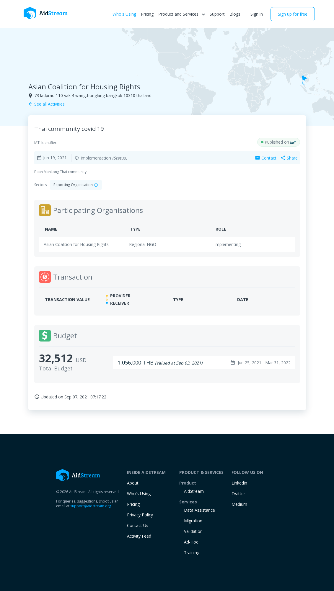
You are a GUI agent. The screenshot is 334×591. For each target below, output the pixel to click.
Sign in (256, 14)
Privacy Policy (140, 515)
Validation (193, 531)
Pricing (147, 14)
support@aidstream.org (90, 505)
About (133, 483)
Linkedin (239, 483)
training (191, 552)
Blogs (234, 14)
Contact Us (137, 525)
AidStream (194, 491)
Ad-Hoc (191, 542)
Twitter (238, 493)
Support (217, 14)
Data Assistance (199, 510)
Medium (239, 504)
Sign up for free (292, 14)
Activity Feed (139, 536)
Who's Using (124, 14)
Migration (193, 520)
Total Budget (56, 368)
